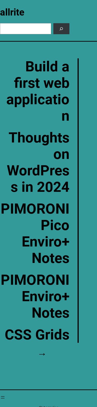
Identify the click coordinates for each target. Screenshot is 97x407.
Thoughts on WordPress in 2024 (38, 162)
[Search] (61, 28)
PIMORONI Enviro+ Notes (35, 296)
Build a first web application (37, 91)
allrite (12, 12)
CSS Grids (37, 334)
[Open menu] (2, 397)
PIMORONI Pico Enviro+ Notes (35, 233)
